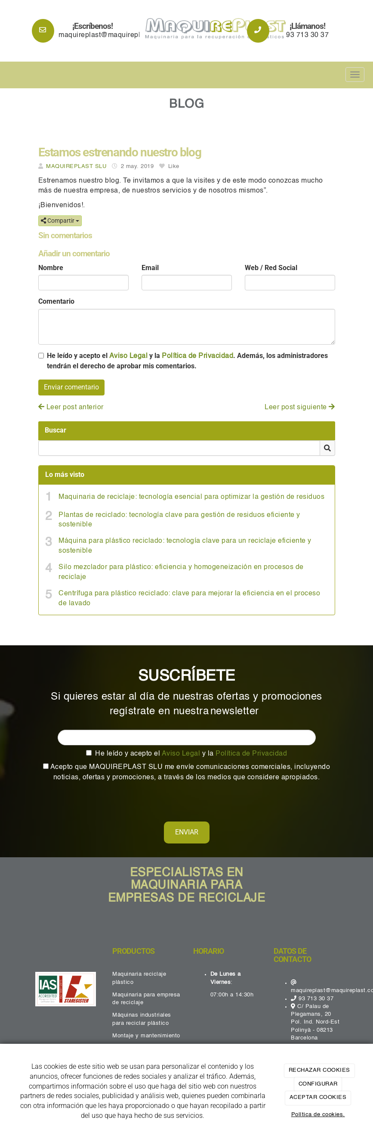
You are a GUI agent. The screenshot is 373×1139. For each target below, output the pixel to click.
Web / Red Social (271, 268)
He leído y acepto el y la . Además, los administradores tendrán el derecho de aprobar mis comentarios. (187, 361)
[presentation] (97, 799)
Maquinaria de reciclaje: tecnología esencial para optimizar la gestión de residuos (191, 497)
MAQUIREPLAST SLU (76, 166)
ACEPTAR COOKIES (318, 1097)
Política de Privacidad (197, 356)
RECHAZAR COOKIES (319, 1070)
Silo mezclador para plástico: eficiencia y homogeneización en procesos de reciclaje (181, 572)
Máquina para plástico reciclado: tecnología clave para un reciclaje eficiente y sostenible (185, 546)
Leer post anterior (71, 407)
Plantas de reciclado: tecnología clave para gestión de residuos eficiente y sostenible (179, 520)
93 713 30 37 (307, 35)
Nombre (50, 268)
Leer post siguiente (300, 407)
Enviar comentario (71, 387)
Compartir (60, 220)
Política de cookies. (318, 1114)
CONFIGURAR (318, 1084)
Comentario (56, 301)
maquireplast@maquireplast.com (112, 35)
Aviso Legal (128, 356)
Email (150, 268)
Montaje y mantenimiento (146, 1036)
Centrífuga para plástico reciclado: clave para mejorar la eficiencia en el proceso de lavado (189, 598)
